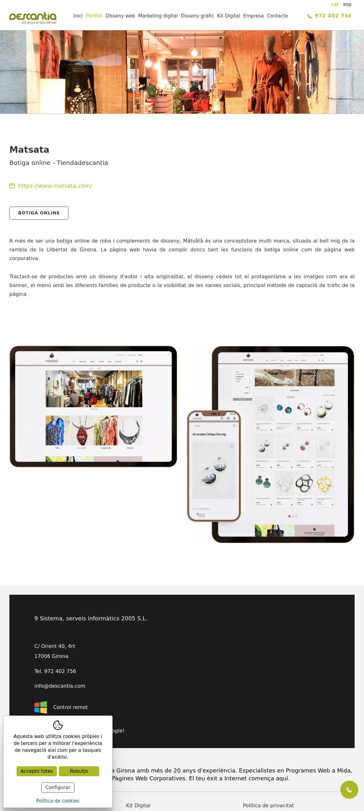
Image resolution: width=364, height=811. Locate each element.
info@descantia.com (59, 686)
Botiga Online (39, 212)
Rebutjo (79, 771)
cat (334, 4)
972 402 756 (330, 16)
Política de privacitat (268, 805)
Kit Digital (228, 16)
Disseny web (120, 16)
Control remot (61, 707)
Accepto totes (37, 771)
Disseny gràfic (197, 16)
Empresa (253, 16)
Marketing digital (158, 16)
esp (347, 4)
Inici (78, 16)
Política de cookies (57, 801)
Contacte (277, 16)
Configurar (57, 787)
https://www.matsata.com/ (50, 185)
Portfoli (94, 16)
